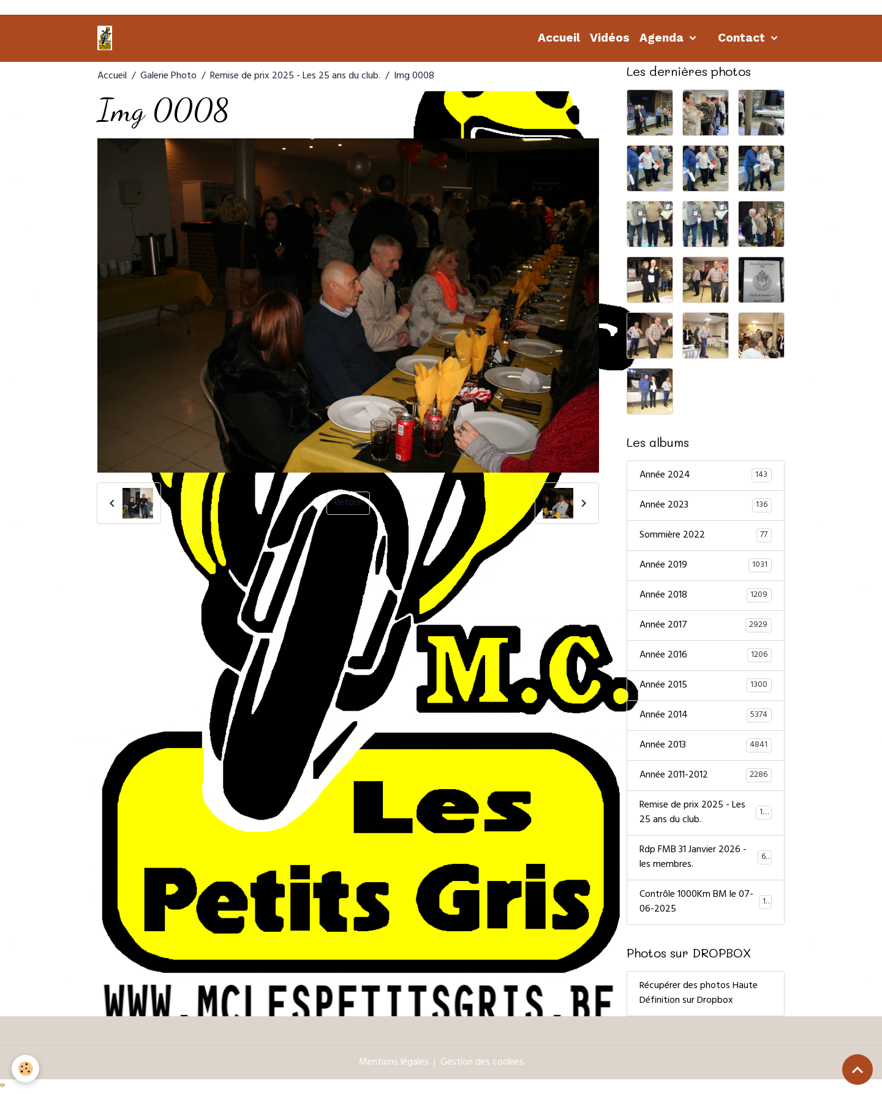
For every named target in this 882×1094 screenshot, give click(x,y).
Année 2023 (705, 505)
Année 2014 (705, 715)
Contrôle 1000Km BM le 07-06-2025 (705, 902)
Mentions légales (394, 1063)
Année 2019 (705, 565)
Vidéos (610, 38)
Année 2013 (705, 745)
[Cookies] (26, 1068)
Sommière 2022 (705, 535)
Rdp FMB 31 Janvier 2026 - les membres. (705, 857)
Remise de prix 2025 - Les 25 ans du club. (295, 76)
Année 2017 (705, 625)
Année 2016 (705, 655)
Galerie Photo (168, 76)
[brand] (107, 38)
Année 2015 (705, 685)
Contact (743, 38)
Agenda (663, 38)
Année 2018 (705, 595)
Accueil (559, 38)
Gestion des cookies (482, 1062)
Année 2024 (705, 475)
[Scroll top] (857, 1069)
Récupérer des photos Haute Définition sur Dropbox (698, 993)
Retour (348, 503)
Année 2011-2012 (705, 775)
